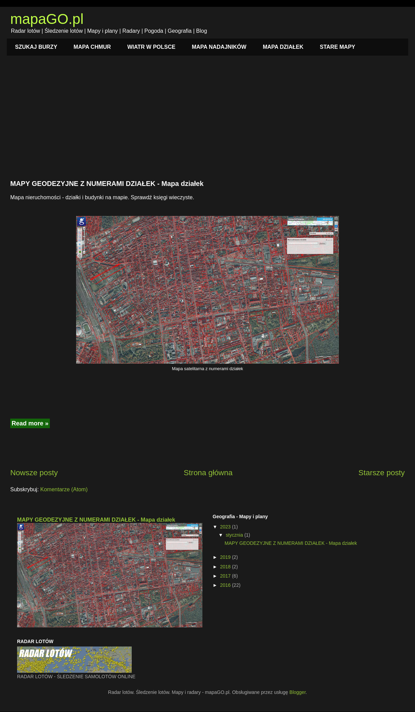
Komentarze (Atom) (64, 489)
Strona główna (208, 472)
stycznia (235, 535)
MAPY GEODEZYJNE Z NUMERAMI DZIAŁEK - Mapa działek (106, 183)
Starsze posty (381, 472)
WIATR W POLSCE (151, 47)
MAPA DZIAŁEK (283, 47)
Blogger (297, 692)
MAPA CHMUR (92, 47)
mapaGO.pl (47, 19)
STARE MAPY (337, 47)
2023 (226, 526)
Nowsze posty (34, 472)
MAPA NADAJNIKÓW (219, 47)
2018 (226, 566)
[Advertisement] (207, 121)
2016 (226, 585)
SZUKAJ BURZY (36, 47)
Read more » (30, 423)
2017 (226, 576)
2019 (226, 557)
